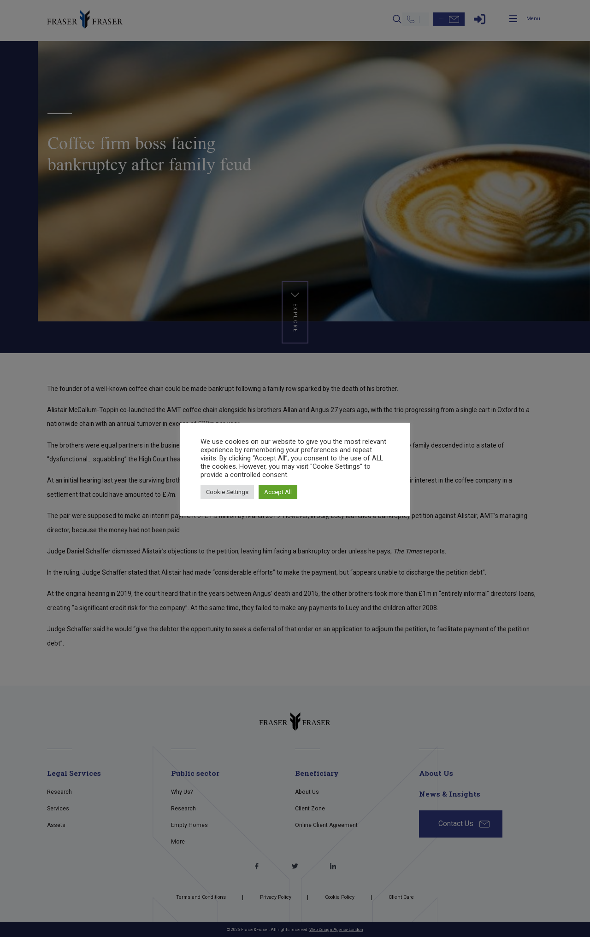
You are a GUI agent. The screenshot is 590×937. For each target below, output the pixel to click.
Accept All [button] (278, 492)
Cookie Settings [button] (227, 492)
